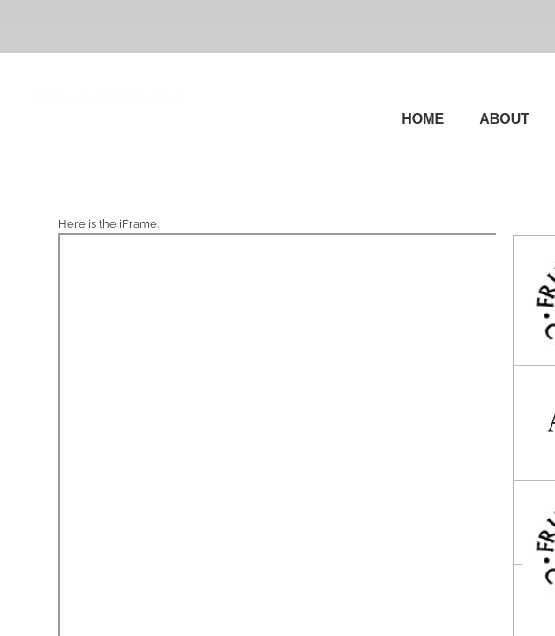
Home (422, 118)
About (504, 118)
